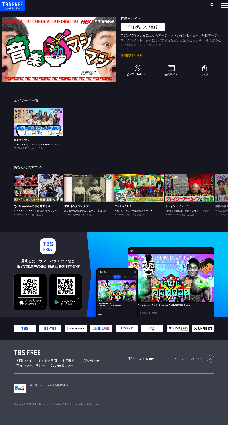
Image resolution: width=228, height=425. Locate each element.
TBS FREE (12, 8)
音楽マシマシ (22, 148)
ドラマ (90, 14)
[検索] (183, 5)
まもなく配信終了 (68, 14)
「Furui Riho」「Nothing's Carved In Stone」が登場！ (43, 153)
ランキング (84, 5)
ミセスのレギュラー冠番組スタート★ (133, 219)
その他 (177, 14)
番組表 (214, 5)
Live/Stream (105, 5)
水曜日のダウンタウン (77, 215)
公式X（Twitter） (142, 368)
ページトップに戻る (194, 368)
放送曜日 (65, 5)
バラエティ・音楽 (111, 14)
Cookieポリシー (62, 374)
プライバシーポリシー (29, 374)
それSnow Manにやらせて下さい (33, 215)
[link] (38, 131)
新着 (48, 14)
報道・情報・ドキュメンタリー (147, 14)
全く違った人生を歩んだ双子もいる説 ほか (85, 219)
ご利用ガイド (23, 369)
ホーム (50, 5)
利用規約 (69, 369)
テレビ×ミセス (123, 215)
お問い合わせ (90, 369)
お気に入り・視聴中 (132, 5)
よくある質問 (47, 369)
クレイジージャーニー (178, 215)
